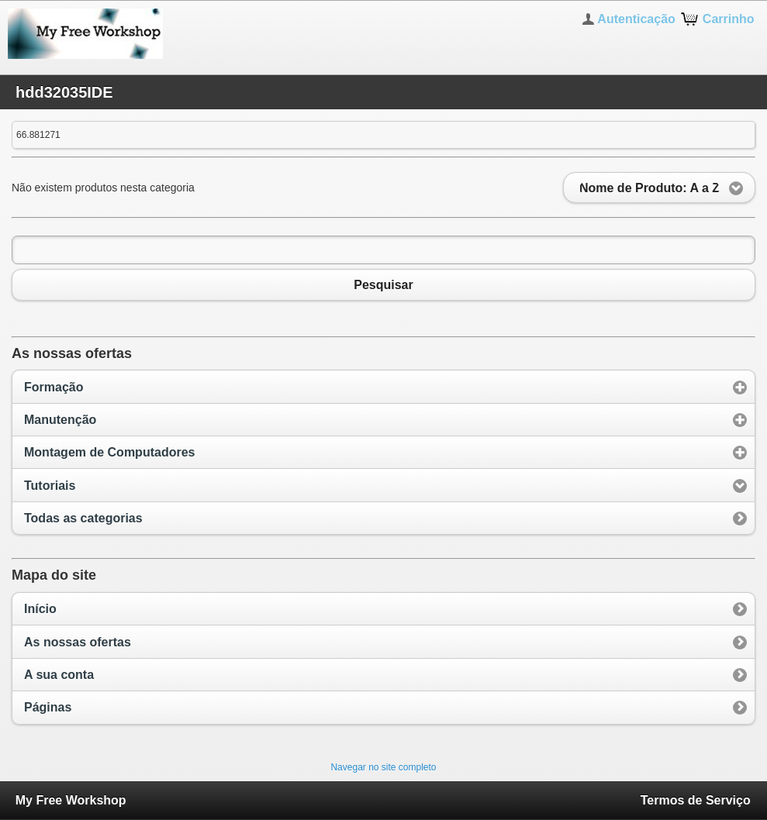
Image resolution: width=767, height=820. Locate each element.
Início (40, 608)
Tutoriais (49, 485)
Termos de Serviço (696, 800)
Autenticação (636, 19)
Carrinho (729, 19)
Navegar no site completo (383, 767)
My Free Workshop (71, 800)
